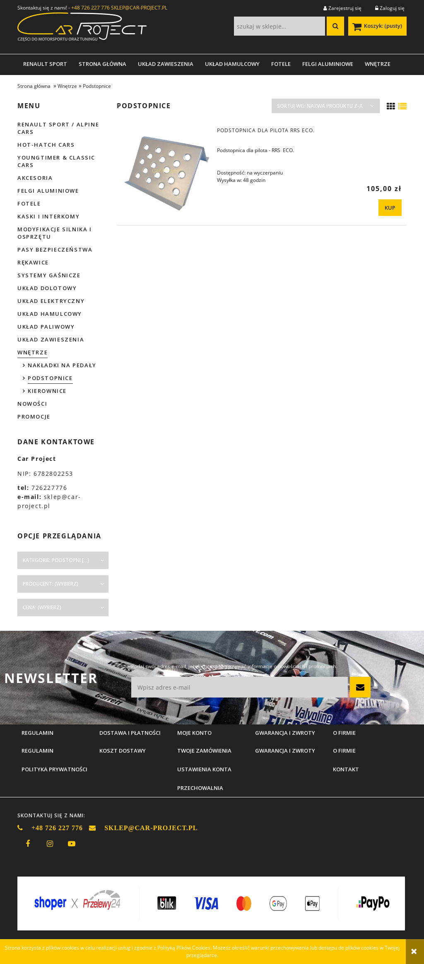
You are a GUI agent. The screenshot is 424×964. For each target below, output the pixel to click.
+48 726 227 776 (90, 7)
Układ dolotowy (47, 288)
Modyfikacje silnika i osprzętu (54, 232)
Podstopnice (50, 378)
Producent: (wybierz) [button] (50, 583)
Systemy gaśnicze (49, 275)
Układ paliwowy (46, 326)
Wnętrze (32, 352)
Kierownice (47, 391)
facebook (27, 843)
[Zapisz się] (360, 687)
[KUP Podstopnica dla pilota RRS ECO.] (390, 207)
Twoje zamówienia (204, 750)
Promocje (34, 416)
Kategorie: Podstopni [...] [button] (56, 560)
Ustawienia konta (204, 769)
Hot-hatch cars (46, 144)
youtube (71, 843)
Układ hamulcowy (49, 313)
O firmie (344, 750)
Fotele (29, 203)
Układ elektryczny (50, 301)
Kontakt (346, 769)
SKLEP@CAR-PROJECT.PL (139, 7)
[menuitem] (45, 63)
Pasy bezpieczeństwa (54, 249)
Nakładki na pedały (62, 365)
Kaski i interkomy (48, 216)
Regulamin (37, 750)
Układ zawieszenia (50, 339)
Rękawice (33, 262)
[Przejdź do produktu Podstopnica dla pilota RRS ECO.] (166, 171)
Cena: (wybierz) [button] (42, 607)
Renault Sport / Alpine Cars (58, 128)
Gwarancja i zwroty (285, 750)
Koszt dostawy (122, 750)
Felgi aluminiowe (48, 190)
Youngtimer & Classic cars (56, 161)
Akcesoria (35, 178)
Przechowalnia (200, 788)
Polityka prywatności (54, 769)
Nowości (32, 403)
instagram (49, 843)
